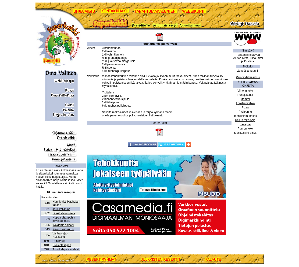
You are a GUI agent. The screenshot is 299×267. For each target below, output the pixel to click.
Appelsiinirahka (245, 103)
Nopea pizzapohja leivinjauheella (64, 219)
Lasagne (245, 124)
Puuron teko (245, 128)
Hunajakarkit (245, 94)
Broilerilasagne (62, 245)
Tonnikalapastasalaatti (66, 249)
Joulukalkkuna (61, 209)
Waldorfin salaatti (63, 225)
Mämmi (245, 99)
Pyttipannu (245, 111)
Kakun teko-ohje (245, 120)
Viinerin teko (245, 90)
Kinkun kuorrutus (63, 229)
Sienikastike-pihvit (245, 132)
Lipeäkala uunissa (64, 213)
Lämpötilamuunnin (247, 70)
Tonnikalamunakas (245, 116)
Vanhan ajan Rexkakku (60, 235)
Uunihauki (59, 241)
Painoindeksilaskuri (248, 77)
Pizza (245, 107)
